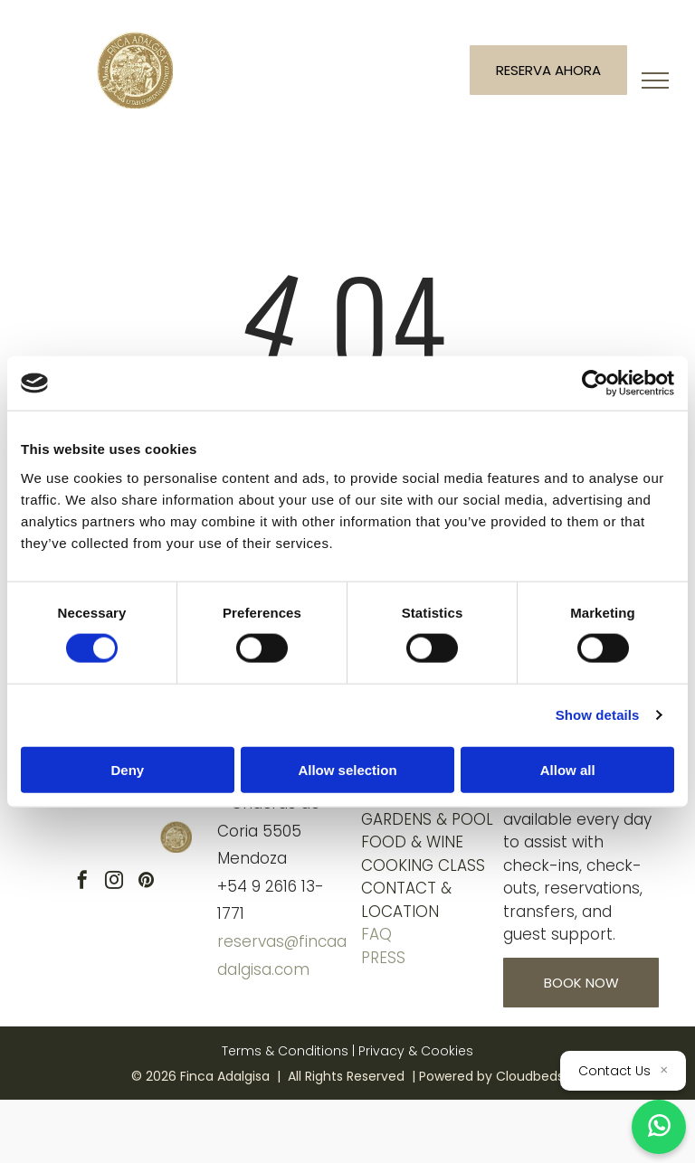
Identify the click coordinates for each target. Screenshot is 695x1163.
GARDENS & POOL (427, 819)
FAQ (376, 934)
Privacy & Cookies (415, 1051)
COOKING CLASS (423, 865)
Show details (598, 715)
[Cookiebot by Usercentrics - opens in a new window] (595, 383)
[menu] (655, 80)
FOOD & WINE (412, 842)
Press (383, 958)
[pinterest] (145, 882)
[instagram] (114, 882)
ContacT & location (406, 899)
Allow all (567, 769)
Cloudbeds (530, 1076)
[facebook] (82, 882)
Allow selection (347, 769)
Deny (127, 769)
